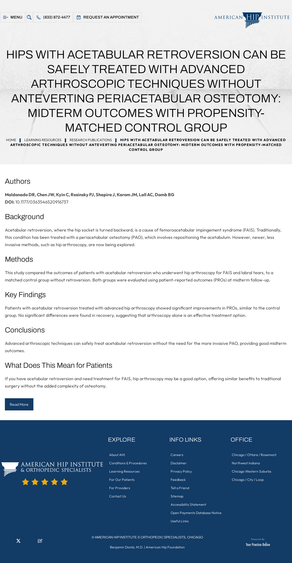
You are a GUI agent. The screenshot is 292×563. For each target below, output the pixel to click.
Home (11, 140)
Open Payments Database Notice (196, 513)
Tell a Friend (180, 488)
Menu (16, 17)
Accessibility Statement (188, 504)
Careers (177, 455)
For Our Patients (122, 479)
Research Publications (91, 140)
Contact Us (117, 496)
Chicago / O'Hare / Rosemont (254, 455)
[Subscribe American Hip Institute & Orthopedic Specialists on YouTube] (33, 542)
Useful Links (180, 521)
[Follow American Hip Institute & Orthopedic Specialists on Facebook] (3, 542)
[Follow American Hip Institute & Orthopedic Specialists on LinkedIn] (11, 542)
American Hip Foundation (165, 547)
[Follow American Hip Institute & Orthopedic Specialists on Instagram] (25, 542)
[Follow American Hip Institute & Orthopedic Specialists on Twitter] (18, 542)
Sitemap (177, 496)
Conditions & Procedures (128, 463)
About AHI (117, 455)
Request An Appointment (111, 17)
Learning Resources (42, 140)
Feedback (178, 479)
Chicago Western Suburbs (251, 471)
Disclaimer (179, 463)
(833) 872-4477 (56, 17)
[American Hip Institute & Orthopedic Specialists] (249, 20)
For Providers (119, 488)
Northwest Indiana (246, 463)
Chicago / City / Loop (248, 479)
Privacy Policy (181, 471)
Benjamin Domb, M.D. (126, 547)
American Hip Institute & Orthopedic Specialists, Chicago (149, 537)
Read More (19, 404)
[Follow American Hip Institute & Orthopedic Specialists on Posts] (40, 542)
